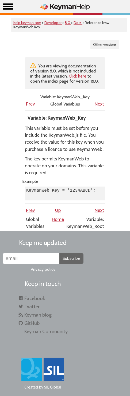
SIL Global (52, 387)
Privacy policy (42, 269)
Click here (77, 76)
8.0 (68, 23)
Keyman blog (38, 315)
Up (58, 210)
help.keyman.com (27, 23)
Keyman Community (46, 331)
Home (58, 219)
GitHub (32, 323)
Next (99, 104)
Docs (78, 23)
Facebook (34, 298)
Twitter (32, 307)
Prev (30, 104)
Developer (53, 23)
